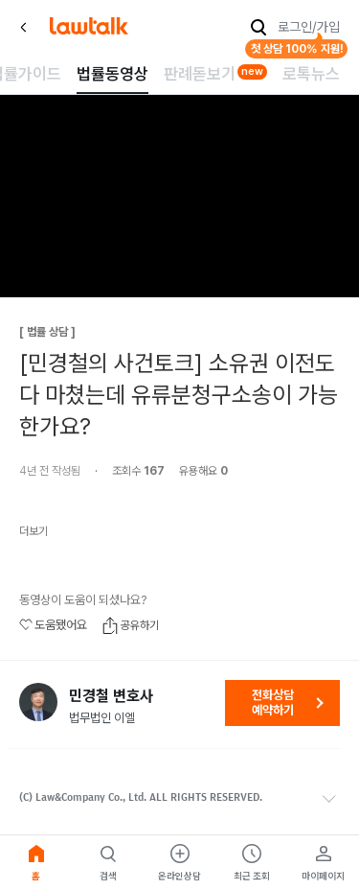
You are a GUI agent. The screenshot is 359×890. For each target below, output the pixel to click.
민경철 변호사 (111, 696)
